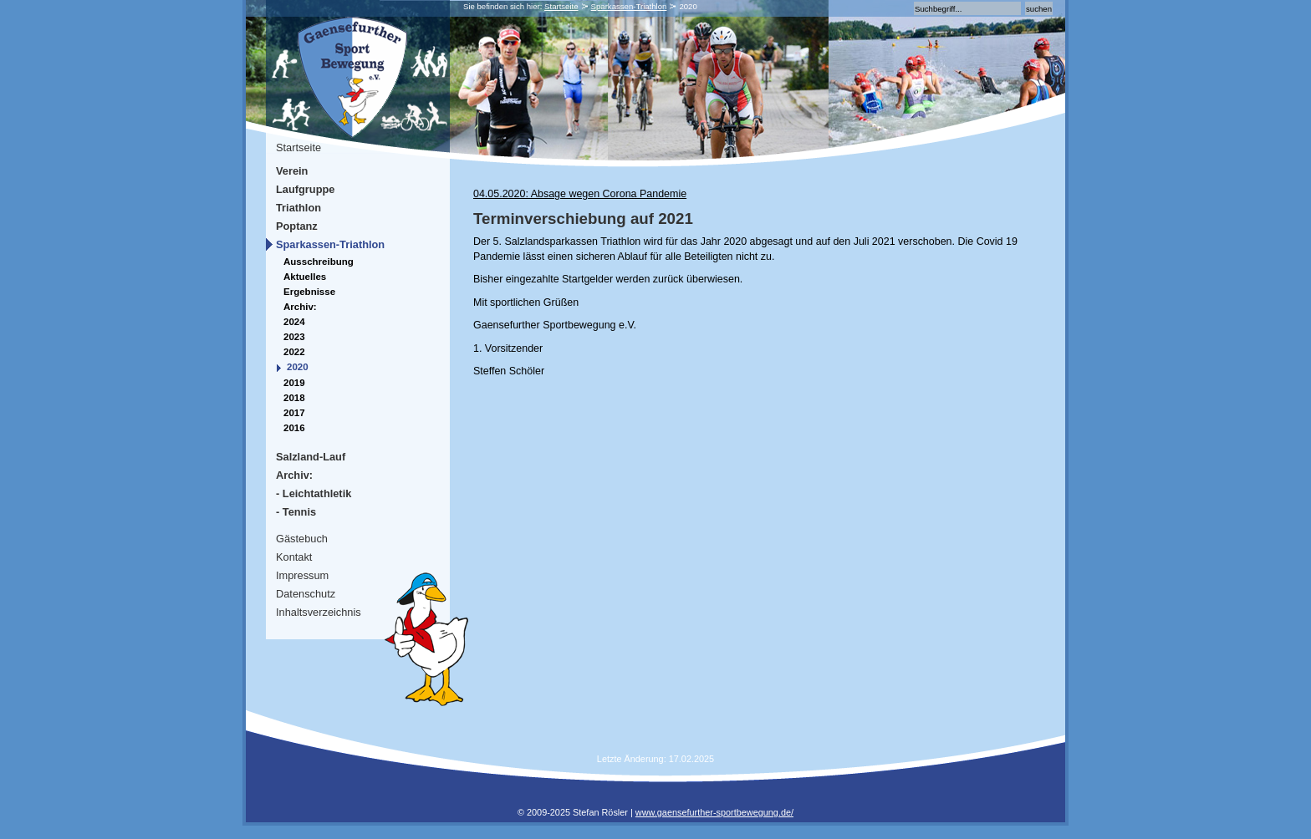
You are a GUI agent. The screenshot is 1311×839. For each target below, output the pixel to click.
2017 (294, 413)
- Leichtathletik (313, 493)
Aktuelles (304, 277)
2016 (294, 428)
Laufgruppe (305, 189)
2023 (294, 337)
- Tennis (296, 512)
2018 (294, 398)
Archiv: (300, 307)
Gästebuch (302, 538)
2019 (294, 383)
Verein (292, 171)
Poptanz (297, 226)
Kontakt (294, 557)
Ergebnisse (309, 292)
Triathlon (298, 207)
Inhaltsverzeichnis (318, 612)
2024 (294, 322)
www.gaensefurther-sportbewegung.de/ (714, 812)
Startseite (561, 6)
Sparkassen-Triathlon (629, 6)
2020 (298, 367)
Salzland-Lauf (310, 456)
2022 (294, 352)
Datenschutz (305, 593)
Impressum (302, 575)
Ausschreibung (318, 262)
